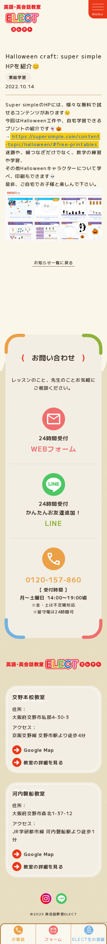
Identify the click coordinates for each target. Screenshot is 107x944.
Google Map (39, 749)
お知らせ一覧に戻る (53, 262)
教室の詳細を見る (43, 762)
